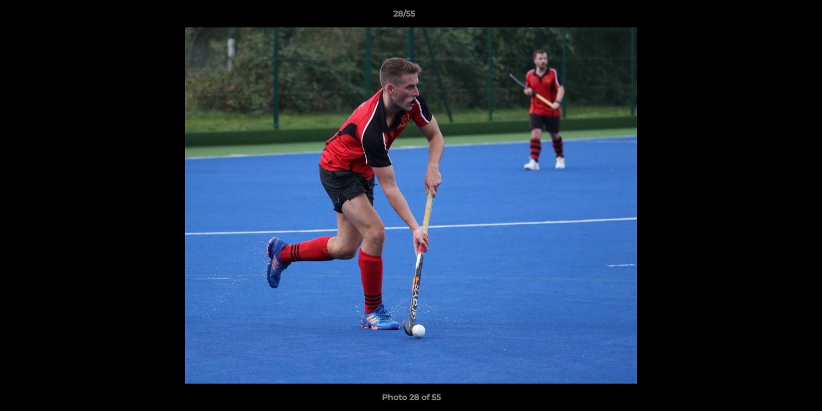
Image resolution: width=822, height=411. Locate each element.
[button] (774, 16)
